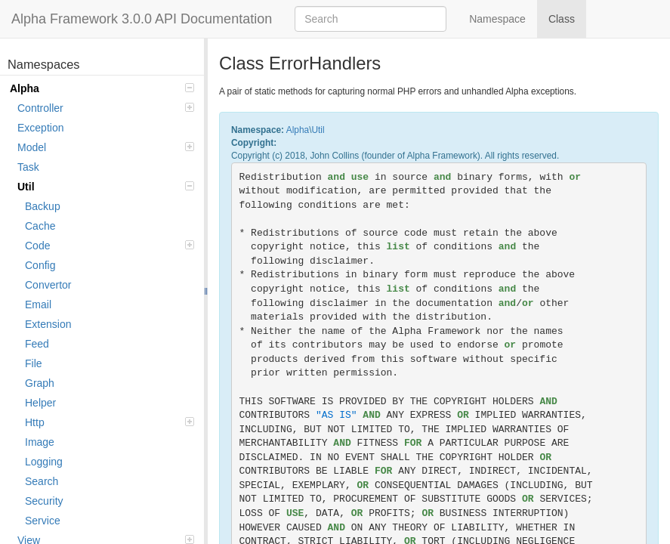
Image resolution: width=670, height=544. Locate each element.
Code (109, 246)
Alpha (102, 88)
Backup (42, 206)
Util (105, 187)
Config (40, 265)
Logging (44, 462)
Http (109, 422)
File (33, 363)
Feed (37, 344)
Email (38, 304)
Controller (105, 108)
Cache (40, 226)
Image (39, 442)
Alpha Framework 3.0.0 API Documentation (141, 18)
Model (105, 147)
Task (28, 167)
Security (44, 501)
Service (42, 521)
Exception (40, 128)
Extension (48, 324)
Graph (39, 383)
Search (41, 481)
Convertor (48, 285)
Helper (40, 403)
